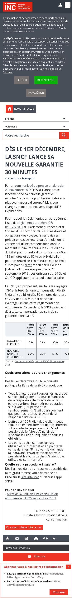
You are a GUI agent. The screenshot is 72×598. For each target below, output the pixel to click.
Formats (11, 126)
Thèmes (10, 118)
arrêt (28, 265)
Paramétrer (36, 92)
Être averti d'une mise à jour (24, 527)
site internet (30, 477)
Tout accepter (46, 80)
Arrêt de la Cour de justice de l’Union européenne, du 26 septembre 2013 (31, 496)
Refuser (22, 80)
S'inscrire (39, 556)
